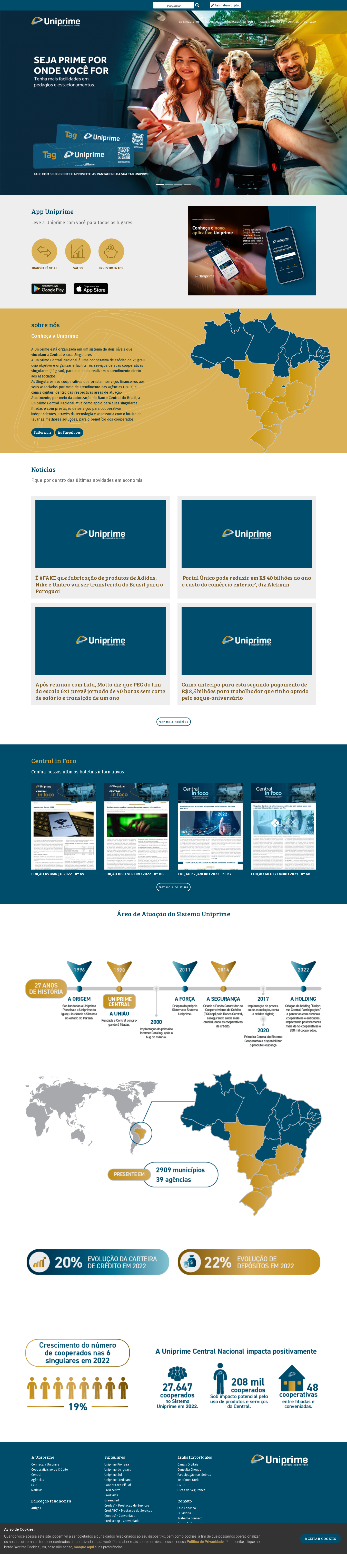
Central (36, 1475)
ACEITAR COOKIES (320, 1538)
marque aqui (84, 1547)
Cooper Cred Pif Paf (117, 1485)
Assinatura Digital (225, 5)
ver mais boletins (173, 887)
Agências (37, 1480)
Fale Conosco (186, 1508)
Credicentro (112, 1490)
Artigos (36, 1508)
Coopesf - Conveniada (119, 1516)
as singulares (189, 21)
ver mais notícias (173, 721)
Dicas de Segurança (191, 1490)
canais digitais (271, 21)
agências (212, 21)
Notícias (37, 1490)
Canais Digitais (187, 1464)
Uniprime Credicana (118, 1480)
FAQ (34, 1485)
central (293, 21)
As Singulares (69, 432)
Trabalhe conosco (190, 1518)
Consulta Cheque (189, 1469)
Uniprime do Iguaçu (117, 1469)
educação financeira (239, 21)
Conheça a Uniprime (45, 1464)
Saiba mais (43, 432)
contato (310, 21)
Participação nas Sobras (194, 1475)
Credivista (111, 1495)
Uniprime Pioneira (116, 1464)
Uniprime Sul (113, 1475)
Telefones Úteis (188, 1480)
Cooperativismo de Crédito (49, 1469)
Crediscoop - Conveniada (122, 1521)
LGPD (181, 1485)
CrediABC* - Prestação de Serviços (128, 1510)
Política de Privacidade (205, 1542)
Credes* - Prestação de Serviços (126, 1505)
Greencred (111, 1500)
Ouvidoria (184, 1513)
